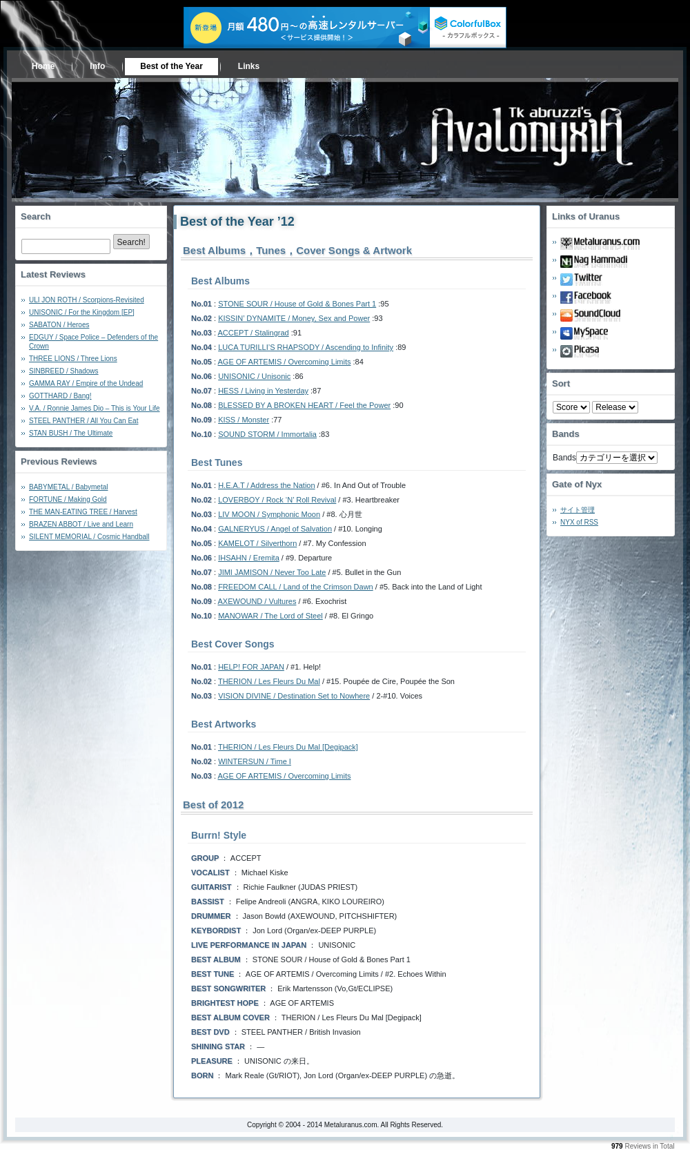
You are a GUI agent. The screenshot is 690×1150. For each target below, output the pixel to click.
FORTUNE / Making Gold (68, 499)
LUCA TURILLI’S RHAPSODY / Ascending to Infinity (305, 347)
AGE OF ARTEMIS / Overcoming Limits (284, 362)
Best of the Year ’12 (237, 221)
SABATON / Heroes (59, 325)
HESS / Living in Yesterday (263, 391)
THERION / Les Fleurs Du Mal (269, 681)
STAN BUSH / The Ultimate (70, 433)
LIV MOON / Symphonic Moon (269, 514)
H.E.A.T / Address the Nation (266, 485)
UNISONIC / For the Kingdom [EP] (82, 312)
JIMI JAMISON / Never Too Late (272, 572)
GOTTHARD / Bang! (60, 396)
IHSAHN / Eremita (248, 558)
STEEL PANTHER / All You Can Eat (83, 421)
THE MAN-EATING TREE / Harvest (83, 512)
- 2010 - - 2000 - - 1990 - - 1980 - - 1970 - (615, 407)
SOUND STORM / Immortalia (267, 434)
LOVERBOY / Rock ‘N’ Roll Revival (277, 500)
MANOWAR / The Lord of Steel (270, 616)
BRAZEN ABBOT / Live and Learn (81, 524)
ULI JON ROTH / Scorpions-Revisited (86, 300)
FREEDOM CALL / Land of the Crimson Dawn (295, 587)
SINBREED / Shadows (64, 371)
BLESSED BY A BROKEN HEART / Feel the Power (304, 405)
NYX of (579, 522)
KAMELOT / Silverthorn (257, 543)
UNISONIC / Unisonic (254, 376)
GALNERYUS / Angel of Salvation (275, 529)
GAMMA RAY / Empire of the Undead (86, 383)
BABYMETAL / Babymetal (68, 487)
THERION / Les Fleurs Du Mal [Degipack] (288, 747)
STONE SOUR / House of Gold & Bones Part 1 (297, 304)
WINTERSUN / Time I (254, 761)
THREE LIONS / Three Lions (73, 358)
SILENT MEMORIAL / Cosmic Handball (89, 536)
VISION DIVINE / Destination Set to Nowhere (294, 696)
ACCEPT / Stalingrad (253, 333)
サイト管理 (577, 510)
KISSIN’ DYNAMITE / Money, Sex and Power (294, 318)
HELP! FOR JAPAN (251, 667)
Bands (564, 457)
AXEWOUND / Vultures (257, 601)
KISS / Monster (243, 420)
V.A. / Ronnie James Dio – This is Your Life (94, 408)
